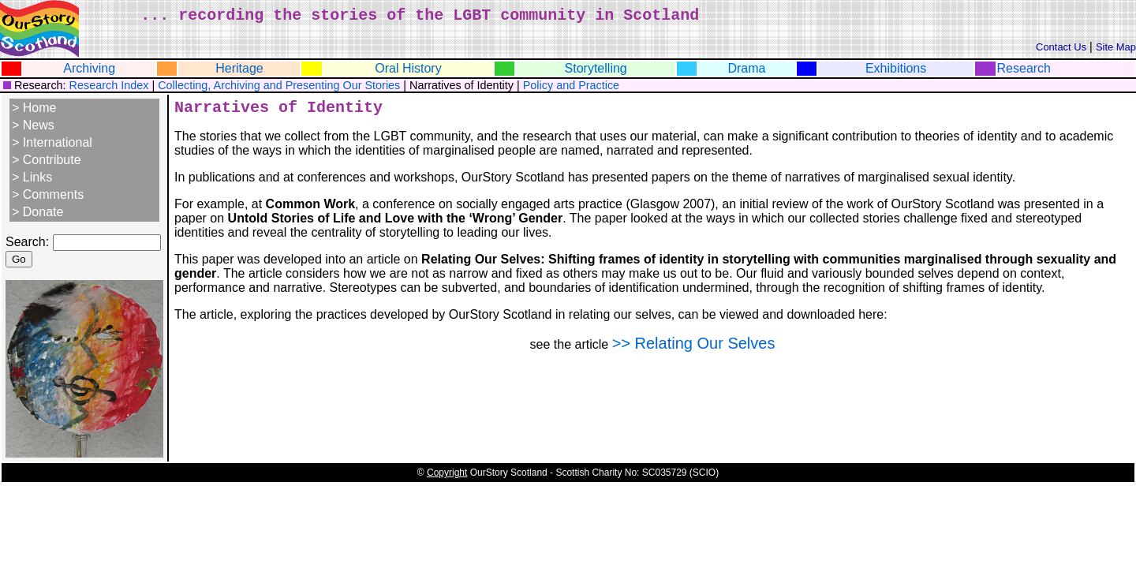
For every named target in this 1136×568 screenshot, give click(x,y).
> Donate (37, 212)
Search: (27, 241)
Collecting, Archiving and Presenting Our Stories (279, 85)
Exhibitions (895, 68)
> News (33, 125)
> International (52, 142)
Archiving (89, 68)
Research (1024, 68)
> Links (32, 177)
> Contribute (46, 159)
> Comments (48, 194)
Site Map (1116, 47)
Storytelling (596, 68)
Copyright (447, 472)
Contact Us (1061, 47)
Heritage (239, 68)
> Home (34, 107)
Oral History (408, 68)
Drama (746, 68)
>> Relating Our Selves (693, 343)
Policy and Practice (571, 85)
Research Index (107, 85)
